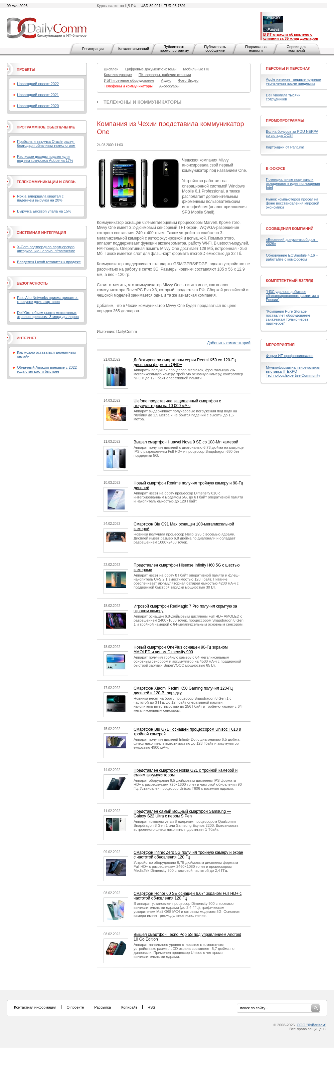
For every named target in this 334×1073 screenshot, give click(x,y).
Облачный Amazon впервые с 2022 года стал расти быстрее (47, 369)
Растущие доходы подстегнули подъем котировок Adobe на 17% (45, 158)
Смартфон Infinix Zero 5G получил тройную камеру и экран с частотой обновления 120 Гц (188, 854)
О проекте (75, 1007)
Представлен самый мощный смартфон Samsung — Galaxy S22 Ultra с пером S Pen (182, 813)
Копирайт (129, 1007)
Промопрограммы (285, 120)
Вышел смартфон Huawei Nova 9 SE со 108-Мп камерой (186, 442)
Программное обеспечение (46, 127)
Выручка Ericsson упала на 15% (44, 211)
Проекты (26, 69)
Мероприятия (280, 345)
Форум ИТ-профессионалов (289, 356)
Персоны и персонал (288, 68)
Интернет (26, 338)
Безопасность (32, 283)
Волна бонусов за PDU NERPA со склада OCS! (292, 133)
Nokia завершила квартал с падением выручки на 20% (40, 198)
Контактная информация (35, 1007)
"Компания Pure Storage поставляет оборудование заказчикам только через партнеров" (288, 317)
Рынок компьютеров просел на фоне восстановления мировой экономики (292, 203)
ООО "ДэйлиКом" (311, 1025)
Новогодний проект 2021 (38, 95)
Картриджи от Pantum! (285, 147)
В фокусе (275, 168)
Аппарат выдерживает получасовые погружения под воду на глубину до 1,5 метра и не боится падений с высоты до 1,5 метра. (185, 415)
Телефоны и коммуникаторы (142, 102)
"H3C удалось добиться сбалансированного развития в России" (292, 296)
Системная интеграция (41, 233)
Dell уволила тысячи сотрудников (283, 97)
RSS (151, 1007)
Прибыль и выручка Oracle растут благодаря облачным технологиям (46, 143)
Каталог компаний (133, 49)
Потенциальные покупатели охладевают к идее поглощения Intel (293, 183)
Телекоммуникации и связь (46, 182)
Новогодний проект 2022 (38, 84)
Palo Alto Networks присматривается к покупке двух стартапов (47, 300)
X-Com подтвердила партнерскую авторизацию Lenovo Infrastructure (46, 249)
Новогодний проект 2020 (38, 106)
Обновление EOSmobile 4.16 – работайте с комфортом (292, 257)
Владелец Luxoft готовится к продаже (49, 262)
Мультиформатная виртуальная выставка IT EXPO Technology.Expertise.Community (293, 371)
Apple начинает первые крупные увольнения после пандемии (293, 81)
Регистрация (93, 49)
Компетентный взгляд (289, 281)
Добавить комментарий (229, 343)
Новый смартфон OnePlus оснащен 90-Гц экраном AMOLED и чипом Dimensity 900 (181, 649)
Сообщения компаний (289, 229)
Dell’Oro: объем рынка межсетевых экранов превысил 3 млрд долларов (48, 315)
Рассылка (102, 1007)
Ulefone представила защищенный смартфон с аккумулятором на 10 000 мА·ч (177, 403)
